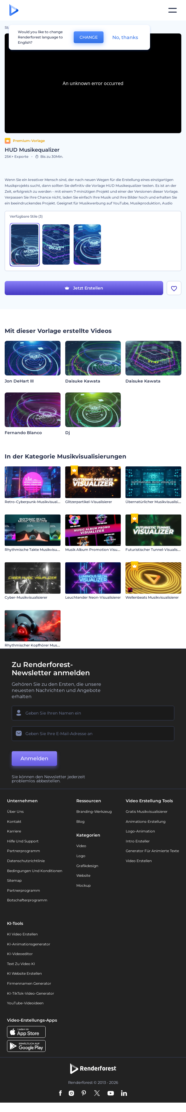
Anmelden (34, 758)
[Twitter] (97, 1093)
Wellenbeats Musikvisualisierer (152, 597)
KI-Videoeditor (20, 954)
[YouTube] (110, 1093)
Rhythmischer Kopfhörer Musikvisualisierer (42, 645)
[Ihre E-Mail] (93, 733)
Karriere (14, 831)
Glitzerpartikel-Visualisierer (88, 502)
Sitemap (14, 880)
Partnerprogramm (23, 851)
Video (81, 846)
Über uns (15, 811)
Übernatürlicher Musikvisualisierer (155, 502)
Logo (80, 856)
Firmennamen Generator (29, 983)
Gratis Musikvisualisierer (147, 811)
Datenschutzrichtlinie (26, 861)
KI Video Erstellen (22, 934)
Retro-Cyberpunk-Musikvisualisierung (38, 502)
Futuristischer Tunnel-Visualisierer (155, 549)
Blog (80, 821)
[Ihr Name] (93, 713)
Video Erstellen (139, 861)
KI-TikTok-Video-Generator (30, 993)
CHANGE (89, 37)
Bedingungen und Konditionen (34, 871)
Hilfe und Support (23, 841)
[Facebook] (60, 1093)
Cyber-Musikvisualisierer (26, 597)
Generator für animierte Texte (152, 851)
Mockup (83, 885)
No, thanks (125, 37)
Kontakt (14, 821)
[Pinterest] (84, 1093)
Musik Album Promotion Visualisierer (98, 549)
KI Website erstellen (24, 973)
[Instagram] (71, 1093)
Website (83, 875)
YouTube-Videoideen (25, 1003)
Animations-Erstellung (146, 821)
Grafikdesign (87, 866)
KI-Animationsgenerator (28, 944)
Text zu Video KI (21, 964)
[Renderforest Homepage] (13, 10)
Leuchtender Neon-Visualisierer (93, 597)
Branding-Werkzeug (94, 811)
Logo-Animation (140, 831)
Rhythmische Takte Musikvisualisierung (39, 549)
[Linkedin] (124, 1093)
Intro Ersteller (138, 841)
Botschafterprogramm (27, 900)
